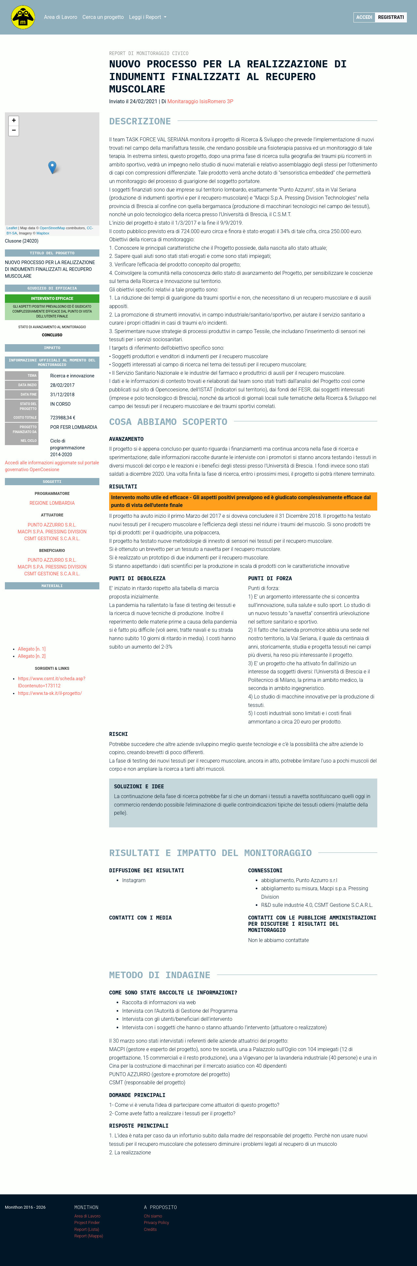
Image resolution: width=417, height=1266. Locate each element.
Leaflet (12, 228)
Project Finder (87, 1222)
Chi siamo (153, 1216)
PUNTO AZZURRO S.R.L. (52, 525)
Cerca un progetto (103, 17)
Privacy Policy (156, 1222)
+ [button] (14, 121)
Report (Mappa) (88, 1235)
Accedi (364, 17)
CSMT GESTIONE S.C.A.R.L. (52, 538)
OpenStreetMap (52, 228)
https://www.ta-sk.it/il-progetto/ (50, 693)
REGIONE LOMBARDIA (52, 503)
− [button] (14, 131)
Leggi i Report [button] (145, 17)
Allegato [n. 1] (32, 649)
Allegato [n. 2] (32, 656)
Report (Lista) (86, 1229)
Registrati (391, 17)
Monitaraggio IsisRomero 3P (200, 101)
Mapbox (42, 233)
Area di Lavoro (60, 17)
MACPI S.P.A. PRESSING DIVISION (52, 531)
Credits (150, 1229)
